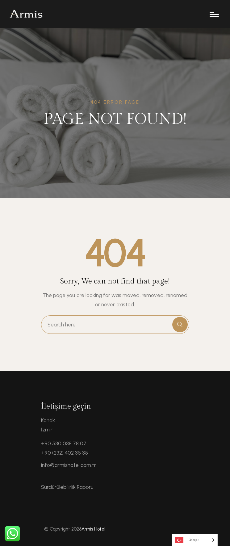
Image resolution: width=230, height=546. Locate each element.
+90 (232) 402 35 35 (64, 453)
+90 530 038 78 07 (64, 443)
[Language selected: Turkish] (195, 540)
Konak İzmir (48, 425)
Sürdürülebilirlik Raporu (67, 487)
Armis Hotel (93, 529)
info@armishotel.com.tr (68, 465)
